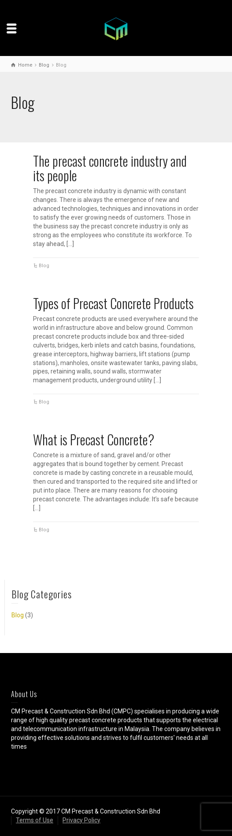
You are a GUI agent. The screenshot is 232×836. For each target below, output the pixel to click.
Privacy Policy (81, 820)
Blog (44, 266)
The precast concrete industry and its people (110, 168)
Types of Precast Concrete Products (113, 303)
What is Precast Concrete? (94, 439)
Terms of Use (34, 820)
